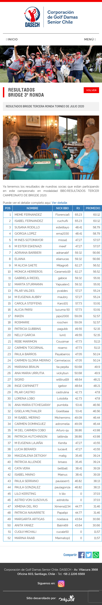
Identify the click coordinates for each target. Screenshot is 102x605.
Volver (91, 90)
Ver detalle (59, 203)
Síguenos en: (51, 583)
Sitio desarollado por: (50, 598)
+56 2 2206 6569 (74, 574)
